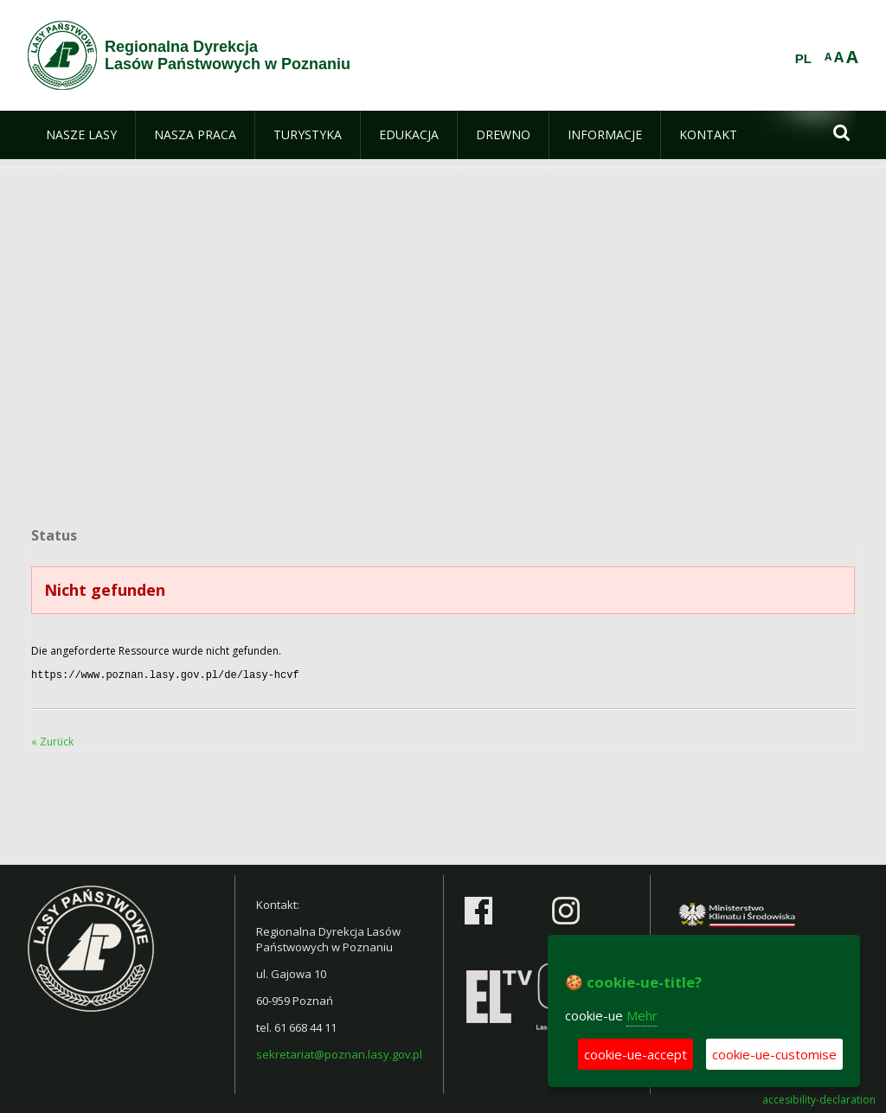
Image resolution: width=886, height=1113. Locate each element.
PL (803, 59)
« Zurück (52, 739)
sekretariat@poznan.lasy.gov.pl (339, 1052)
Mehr (642, 1015)
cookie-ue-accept (635, 1054)
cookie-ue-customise (774, 1054)
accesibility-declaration (819, 1098)
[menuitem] (81, 135)
